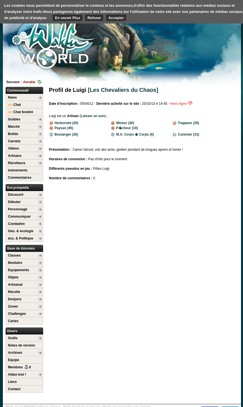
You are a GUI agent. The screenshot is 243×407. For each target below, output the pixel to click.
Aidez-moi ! (17, 374)
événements (17, 170)
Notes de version (21, 345)
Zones (13, 306)
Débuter (14, 202)
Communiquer (19, 216)
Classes (14, 255)
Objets (13, 277)
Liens (12, 382)
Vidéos (13, 148)
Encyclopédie (18, 188)
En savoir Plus (67, 18)
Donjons (15, 299)
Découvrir (16, 195)
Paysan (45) (61, 128)
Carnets (14, 141)
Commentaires (19, 178)
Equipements (18, 270)
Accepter (116, 18)
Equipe (13, 360)
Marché (14, 127)
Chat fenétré (20, 112)
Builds (13, 134)
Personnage (17, 209)
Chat (14, 105)
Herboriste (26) (63, 123)
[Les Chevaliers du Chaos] (123, 90)
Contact (14, 389)
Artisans (15, 156)
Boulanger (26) (63, 134)
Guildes (14, 119)
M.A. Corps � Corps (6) (132, 134)
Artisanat (15, 285)
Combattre (16, 224)
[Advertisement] (210, 36)
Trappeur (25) (185, 123)
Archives (15, 353)
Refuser (94, 18)
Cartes (13, 321)
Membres (19, 367)
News (12, 97)
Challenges (17, 314)
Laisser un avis (93, 116)
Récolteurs (17, 163)
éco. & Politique (20, 238)
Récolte (14, 292)
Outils (13, 338)
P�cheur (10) (124, 128)
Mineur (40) (122, 123)
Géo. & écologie (21, 231)
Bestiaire (15, 263)
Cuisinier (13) (185, 134)
